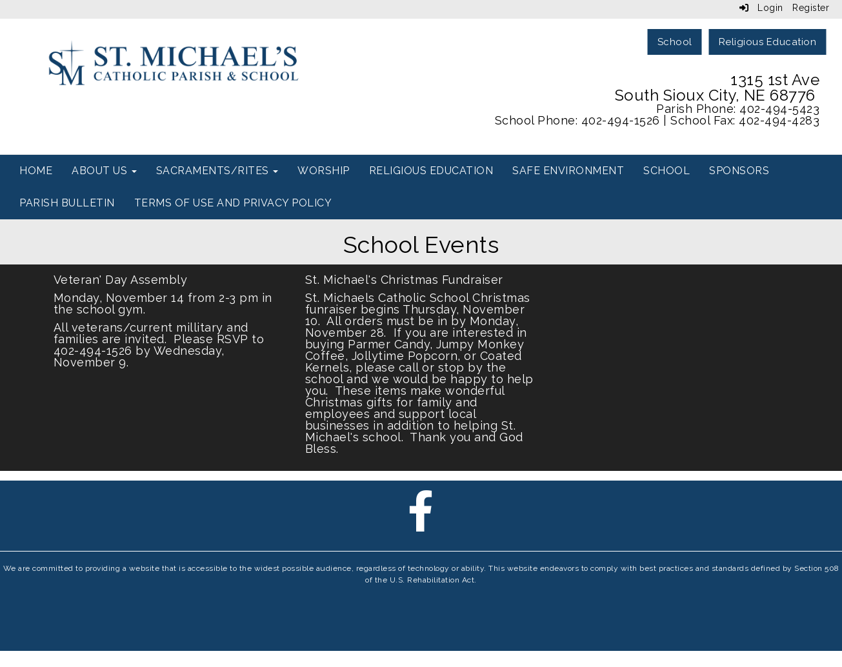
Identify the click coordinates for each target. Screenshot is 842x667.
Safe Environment (568, 170)
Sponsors (739, 170)
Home (35, 170)
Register (810, 8)
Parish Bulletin (67, 203)
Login (761, 8)
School (674, 42)
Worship (323, 170)
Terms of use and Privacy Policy (233, 203)
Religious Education (768, 42)
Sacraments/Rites (217, 170)
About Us (104, 170)
